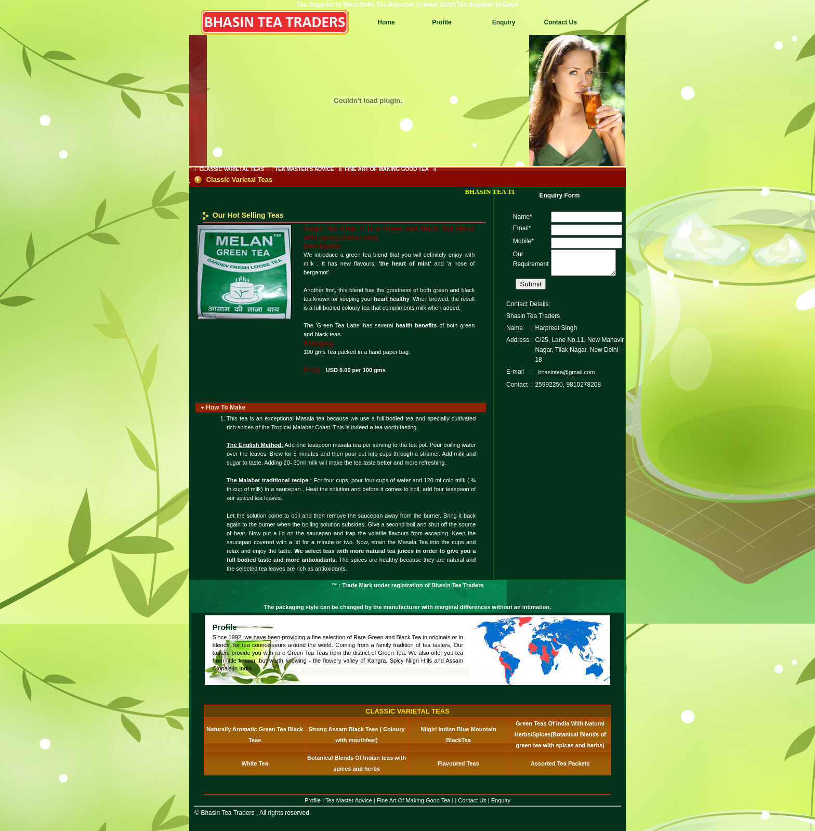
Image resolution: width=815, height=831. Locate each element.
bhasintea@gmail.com (566, 377)
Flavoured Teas (458, 763)
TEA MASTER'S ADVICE (304, 169)
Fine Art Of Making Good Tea (414, 800)
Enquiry (504, 22)
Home (386, 22)
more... (452, 676)
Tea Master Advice (348, 800)
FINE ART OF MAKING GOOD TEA (386, 169)
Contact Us (560, 22)
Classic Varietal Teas (239, 179)
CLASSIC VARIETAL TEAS (232, 169)
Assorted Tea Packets (560, 763)
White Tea (255, 763)
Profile (441, 22)
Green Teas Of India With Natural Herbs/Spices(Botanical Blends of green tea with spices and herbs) (560, 734)
